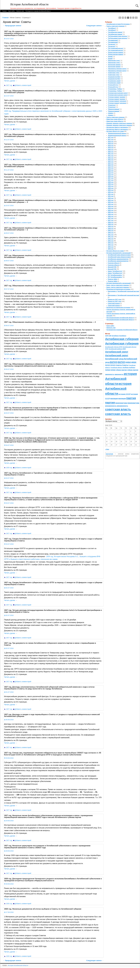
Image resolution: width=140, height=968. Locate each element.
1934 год (110, 206)
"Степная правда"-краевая (116, 97)
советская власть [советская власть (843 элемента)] (118, 409)
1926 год (9, 903)
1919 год (110, 145)
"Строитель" (112, 105)
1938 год (110, 222)
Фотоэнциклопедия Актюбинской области (120, 317)
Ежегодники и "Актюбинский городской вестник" (124, 291)
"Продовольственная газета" (117, 68)
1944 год (110, 247)
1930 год (110, 190)
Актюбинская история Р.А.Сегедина (118, 24)
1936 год (110, 214)
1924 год (110, 166)
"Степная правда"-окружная (117, 101)
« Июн (107, 449)
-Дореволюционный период (117, 133)
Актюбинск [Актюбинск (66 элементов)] (115, 335)
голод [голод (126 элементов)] (107, 370)
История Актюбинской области (29, 4)
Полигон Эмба (112, 279)
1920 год (110, 149)
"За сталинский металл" (116, 48)
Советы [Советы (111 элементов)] (119, 365)
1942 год (110, 238)
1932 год (110, 198)
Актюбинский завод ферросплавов (119, 255)
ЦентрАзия (109, 454)
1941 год (110, 234)
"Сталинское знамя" (114, 81)
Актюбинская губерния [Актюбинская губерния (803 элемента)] (122, 339)
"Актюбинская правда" (115, 32)
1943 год (110, 242)
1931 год (110, 194)
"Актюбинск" (112, 28)
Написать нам (20, 11)
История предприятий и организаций (119, 253)
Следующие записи (95, 25)
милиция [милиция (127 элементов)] (114, 398)
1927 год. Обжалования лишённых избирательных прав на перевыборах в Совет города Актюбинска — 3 (50, 286)
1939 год (110, 226)
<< (120, 17)
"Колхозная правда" (114, 64)
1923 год (110, 162)
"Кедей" (110, 56)
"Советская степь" (114, 72)
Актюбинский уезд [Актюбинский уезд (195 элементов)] (114, 359)
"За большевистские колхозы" (118, 36)
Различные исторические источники (118, 289)
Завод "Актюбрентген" (115, 271)
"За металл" (112, 44)
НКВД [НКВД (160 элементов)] (128, 362)
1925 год (110, 170)
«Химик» (110, 113)
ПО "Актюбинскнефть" (115, 275)
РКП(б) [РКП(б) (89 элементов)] (107, 365)
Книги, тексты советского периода (118, 285)
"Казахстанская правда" (116, 52)
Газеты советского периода (115, 26)
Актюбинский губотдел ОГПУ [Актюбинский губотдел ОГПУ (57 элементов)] (113, 347)
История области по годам (115, 131)
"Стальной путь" (113, 85)
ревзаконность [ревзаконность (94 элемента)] (110, 406)
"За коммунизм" (113, 40)
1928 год (9, 467)
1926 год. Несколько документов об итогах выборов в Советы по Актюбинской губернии (42, 909)
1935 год (110, 210)
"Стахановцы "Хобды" (115, 89)
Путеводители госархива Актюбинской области (37, 11)
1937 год (110, 218)
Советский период (114, 303)
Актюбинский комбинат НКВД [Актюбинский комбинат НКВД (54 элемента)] (117, 349)
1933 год (110, 202)
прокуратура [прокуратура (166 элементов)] (121, 403)
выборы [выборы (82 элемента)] (126, 367)
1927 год (9, 85)
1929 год (110, 186)
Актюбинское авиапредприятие (118, 259)
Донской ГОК (112, 267)
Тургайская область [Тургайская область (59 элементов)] (116, 367)
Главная (4, 11)
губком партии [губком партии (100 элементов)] (121, 370)
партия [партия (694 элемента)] (131, 398)
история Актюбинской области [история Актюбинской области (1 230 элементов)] (121, 378)
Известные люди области (115, 119)
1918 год (110, 141)
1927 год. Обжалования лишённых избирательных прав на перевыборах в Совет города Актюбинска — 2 (50, 322)
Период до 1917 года (114, 299)
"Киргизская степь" (114, 60)
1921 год (110, 153)
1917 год (110, 137)
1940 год (110, 230)
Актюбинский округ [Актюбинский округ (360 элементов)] (116, 351)
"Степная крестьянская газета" (118, 93)
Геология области (113, 263)
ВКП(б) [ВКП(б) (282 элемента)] (113, 362)
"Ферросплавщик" (114, 109)
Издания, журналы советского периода (119, 123)
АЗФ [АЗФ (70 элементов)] (106, 335)
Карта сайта (11, 11)
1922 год (110, 158)
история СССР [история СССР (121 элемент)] (125, 394)
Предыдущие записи (12, 25)
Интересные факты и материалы (117, 127)
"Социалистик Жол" (114, 77)
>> (136, 17)
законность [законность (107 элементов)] (109, 374)
